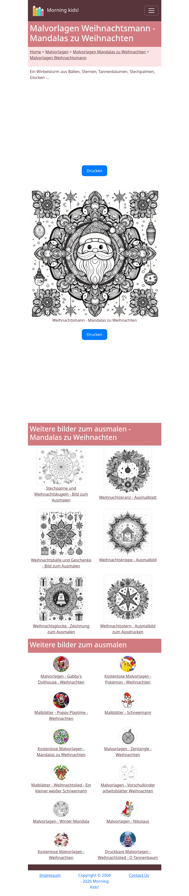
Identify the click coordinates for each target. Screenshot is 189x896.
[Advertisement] (94, 122)
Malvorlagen (57, 52)
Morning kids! (55, 10)
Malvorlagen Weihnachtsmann (58, 57)
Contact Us (139, 875)
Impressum (50, 875)
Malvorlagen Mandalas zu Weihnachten (109, 52)
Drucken (94, 170)
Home (35, 52)
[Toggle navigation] (151, 11)
